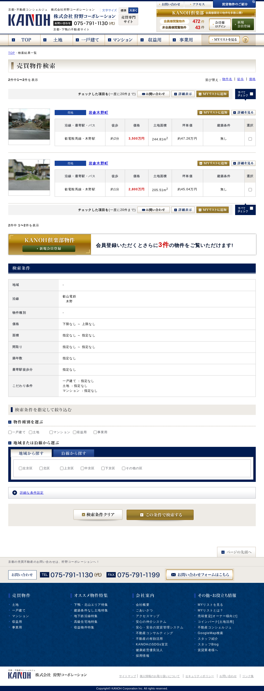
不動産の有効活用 (149, 639)
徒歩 (240, 79)
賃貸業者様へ (208, 650)
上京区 (67, 468)
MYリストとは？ (211, 610)
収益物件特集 (84, 627)
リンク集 (248, 676)
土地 (34, 432)
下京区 (108, 468)
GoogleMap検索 (210, 633)
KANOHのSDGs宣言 (152, 644)
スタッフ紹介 (208, 639)
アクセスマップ (148, 616)
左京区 (26, 468)
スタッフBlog (208, 644)
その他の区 (132, 468)
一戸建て (17, 432)
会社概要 (143, 605)
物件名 (227, 79)
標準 (123, 10)
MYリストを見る (211, 605)
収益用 (80, 432)
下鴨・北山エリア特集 (91, 605)
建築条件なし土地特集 (91, 610)
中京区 (88, 468)
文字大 (133, 10)
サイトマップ (127, 676)
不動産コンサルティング (154, 633)
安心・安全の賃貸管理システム (160, 627)
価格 (252, 79)
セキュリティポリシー (199, 676)
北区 (44, 468)
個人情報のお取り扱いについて (160, 676)
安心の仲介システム (151, 622)
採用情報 (143, 656)
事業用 (101, 432)
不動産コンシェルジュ (215, 627)
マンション (60, 432)
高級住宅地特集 (86, 622)
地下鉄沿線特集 (86, 616)
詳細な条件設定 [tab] (28, 492)
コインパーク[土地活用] (216, 622)
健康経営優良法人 (149, 650)
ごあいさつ (144, 610)
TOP (11, 52)
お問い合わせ (228, 676)
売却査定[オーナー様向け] (217, 616)
